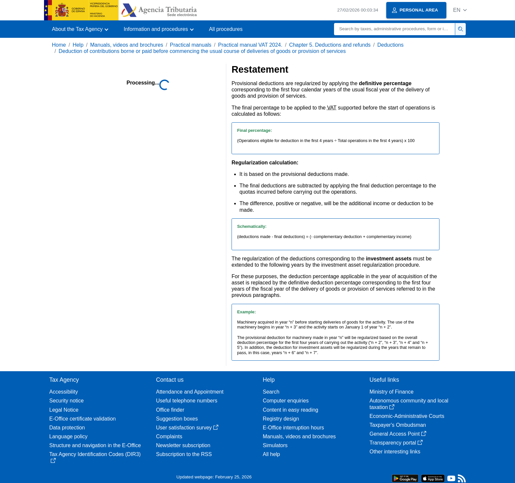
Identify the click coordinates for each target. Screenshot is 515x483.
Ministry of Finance (391, 392)
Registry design (281, 419)
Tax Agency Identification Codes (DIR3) (95, 457)
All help (271, 454)
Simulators (275, 445)
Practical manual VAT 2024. (250, 45)
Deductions (390, 45)
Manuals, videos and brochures (126, 45)
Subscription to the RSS (184, 454)
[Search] (394, 29)
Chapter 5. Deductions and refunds (329, 45)
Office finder (170, 410)
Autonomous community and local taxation (408, 404)
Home (59, 45)
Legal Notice (63, 410)
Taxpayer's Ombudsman (397, 425)
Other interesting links (394, 451)
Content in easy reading (290, 410)
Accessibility (63, 392)
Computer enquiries (286, 400)
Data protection (67, 427)
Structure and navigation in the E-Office (95, 445)
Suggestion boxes (177, 419)
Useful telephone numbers (186, 400)
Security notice (66, 400)
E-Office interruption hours (293, 427)
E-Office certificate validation (82, 419)
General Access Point (397, 434)
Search (271, 392)
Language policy (68, 436)
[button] (460, 10)
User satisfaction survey (187, 427)
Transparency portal (396, 443)
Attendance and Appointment (190, 392)
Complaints (169, 436)
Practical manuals (190, 45)
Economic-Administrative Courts (406, 416)
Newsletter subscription (183, 445)
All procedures (225, 29)
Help (78, 45)
